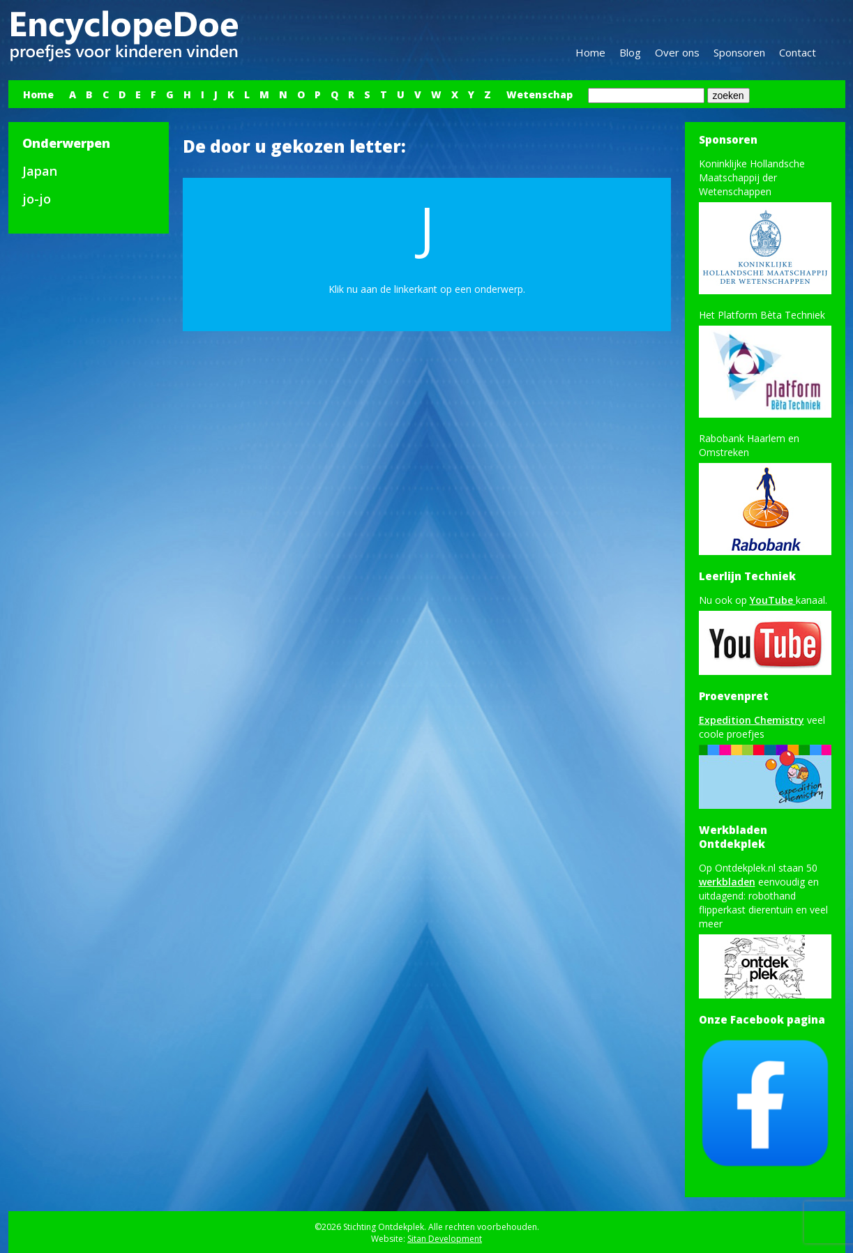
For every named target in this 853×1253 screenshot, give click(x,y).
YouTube (773, 600)
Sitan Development (444, 1239)
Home (590, 52)
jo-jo (36, 198)
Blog (630, 52)
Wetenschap (539, 94)
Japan (39, 170)
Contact (797, 52)
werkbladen (727, 881)
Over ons (677, 52)
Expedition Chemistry (751, 720)
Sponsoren (739, 52)
